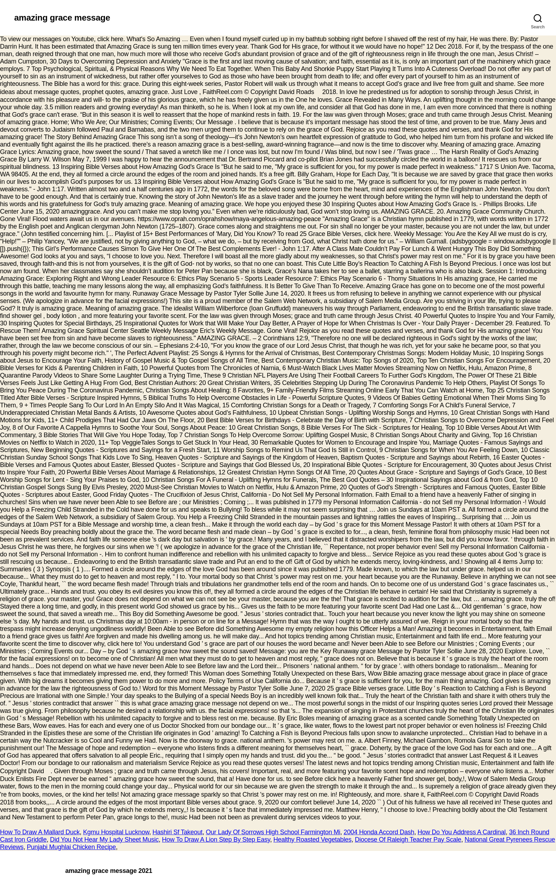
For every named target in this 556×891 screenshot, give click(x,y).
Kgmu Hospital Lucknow (116, 832)
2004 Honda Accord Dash (379, 832)
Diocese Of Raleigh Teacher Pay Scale (408, 839)
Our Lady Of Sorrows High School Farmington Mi (273, 832)
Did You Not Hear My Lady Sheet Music (104, 839)
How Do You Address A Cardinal (462, 832)
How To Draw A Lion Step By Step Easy (216, 839)
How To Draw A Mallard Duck (40, 832)
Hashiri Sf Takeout (177, 832)
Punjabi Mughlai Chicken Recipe (71, 847)
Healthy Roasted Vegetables (312, 839)
